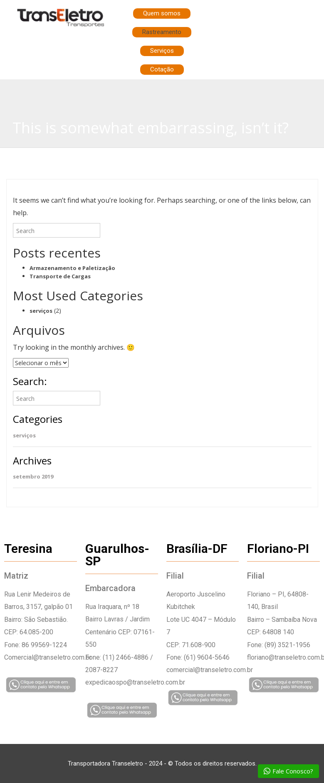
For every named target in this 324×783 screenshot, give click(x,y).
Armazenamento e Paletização (72, 268)
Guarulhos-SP (117, 554)
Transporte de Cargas (60, 276)
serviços (41, 310)
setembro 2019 (33, 476)
